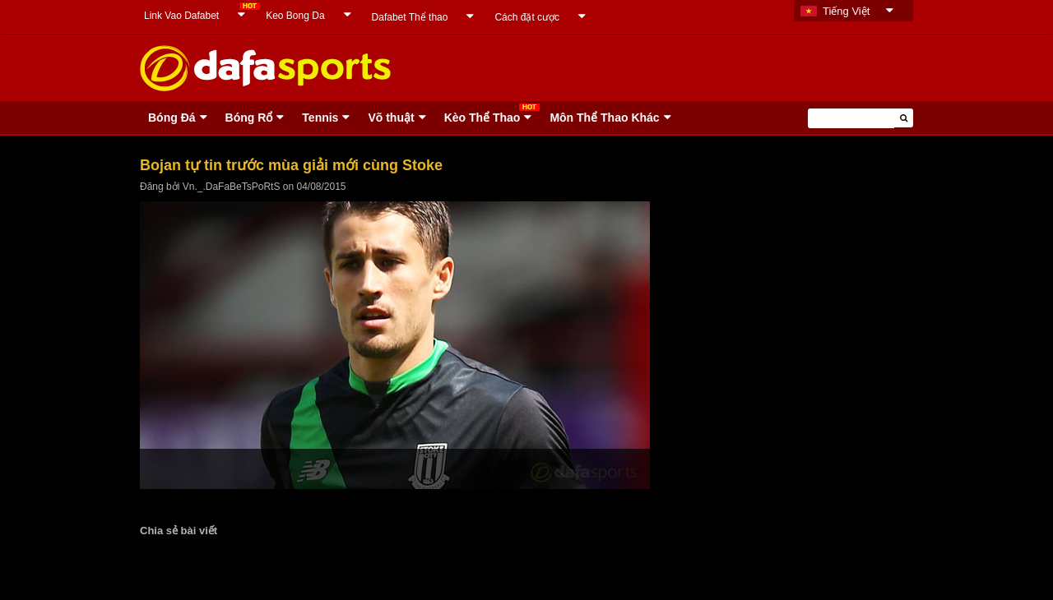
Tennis (320, 117)
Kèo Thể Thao (482, 117)
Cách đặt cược (526, 17)
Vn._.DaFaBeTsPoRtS (232, 186)
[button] (903, 117)
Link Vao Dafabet (181, 15)
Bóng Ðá (172, 117)
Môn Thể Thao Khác (604, 117)
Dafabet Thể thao (410, 17)
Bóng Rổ (249, 117)
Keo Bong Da (295, 15)
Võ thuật (391, 117)
